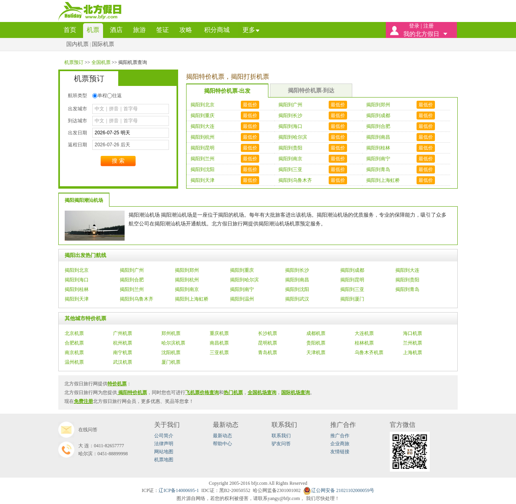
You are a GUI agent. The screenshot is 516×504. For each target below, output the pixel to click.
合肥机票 (74, 343)
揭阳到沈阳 (297, 289)
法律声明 (163, 443)
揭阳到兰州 (132, 289)
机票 (93, 29)
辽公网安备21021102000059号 (339, 490)
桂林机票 (364, 343)
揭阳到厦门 (352, 299)
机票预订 (74, 62)
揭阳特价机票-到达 (311, 91)
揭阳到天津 (77, 299)
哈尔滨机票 (173, 343)
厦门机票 (171, 362)
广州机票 (122, 333)
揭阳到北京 (77, 270)
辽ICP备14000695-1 (179, 490)
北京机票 (74, 333)
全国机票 (101, 62)
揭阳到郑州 (187, 270)
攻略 (185, 29)
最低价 (250, 105)
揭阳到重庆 (242, 270)
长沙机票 (267, 333)
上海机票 (412, 352)
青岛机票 (267, 352)
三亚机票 (219, 352)
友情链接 (339, 451)
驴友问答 (281, 443)
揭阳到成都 (352, 270)
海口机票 (412, 333)
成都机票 (315, 333)
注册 (428, 26)
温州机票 (74, 362)
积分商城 (217, 29)
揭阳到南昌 (297, 280)
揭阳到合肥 (132, 280)
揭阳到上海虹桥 (191, 299)
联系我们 (281, 435)
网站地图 (163, 451)
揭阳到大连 (407, 270)
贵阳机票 (315, 343)
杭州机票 (122, 343)
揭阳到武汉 (297, 299)
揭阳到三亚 (352, 289)
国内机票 (77, 44)
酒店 (116, 29)
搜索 (118, 161)
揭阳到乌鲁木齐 (136, 299)
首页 (70, 29)
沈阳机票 (171, 352)
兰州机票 (412, 343)
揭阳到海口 (77, 280)
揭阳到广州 (132, 270)
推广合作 (339, 435)
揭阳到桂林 (77, 289)
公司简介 (163, 435)
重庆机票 (219, 333)
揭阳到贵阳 (407, 280)
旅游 (139, 29)
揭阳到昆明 (352, 280)
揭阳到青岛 (407, 289)
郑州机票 (171, 333)
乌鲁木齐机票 (369, 352)
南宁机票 (122, 352)
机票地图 (163, 459)
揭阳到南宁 (242, 289)
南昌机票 (219, 343)
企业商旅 (339, 443)
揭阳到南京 (187, 289)
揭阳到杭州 (187, 280)
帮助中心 (222, 443)
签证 (162, 29)
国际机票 (103, 44)
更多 (248, 29)
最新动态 (222, 435)
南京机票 (74, 352)
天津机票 (315, 352)
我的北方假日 (421, 34)
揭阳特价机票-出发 (227, 91)
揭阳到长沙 (297, 270)
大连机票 (364, 333)
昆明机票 (267, 343)
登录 (414, 26)
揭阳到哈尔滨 (244, 280)
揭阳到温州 (242, 299)
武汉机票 (122, 362)
